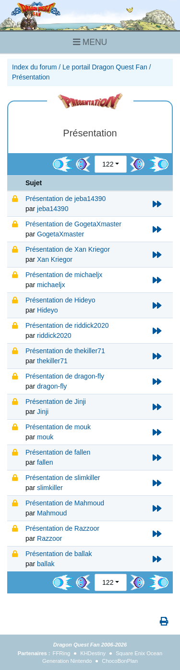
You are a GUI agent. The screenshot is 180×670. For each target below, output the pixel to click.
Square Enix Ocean (139, 653)
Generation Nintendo (67, 661)
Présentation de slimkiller (62, 477)
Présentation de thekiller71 (65, 351)
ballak (46, 564)
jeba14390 (52, 208)
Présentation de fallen (57, 452)
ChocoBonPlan (120, 661)
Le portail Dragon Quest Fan (104, 67)
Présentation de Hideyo (60, 300)
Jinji (42, 411)
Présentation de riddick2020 (67, 325)
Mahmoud (52, 513)
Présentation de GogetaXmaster (73, 224)
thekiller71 (52, 361)
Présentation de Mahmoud (64, 503)
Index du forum (34, 67)
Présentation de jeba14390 (65, 198)
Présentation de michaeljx (63, 275)
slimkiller (50, 487)
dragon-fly (52, 386)
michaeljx (51, 285)
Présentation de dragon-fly (64, 376)
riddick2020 (54, 335)
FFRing (62, 653)
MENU (90, 42)
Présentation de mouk (58, 427)
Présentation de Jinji (55, 401)
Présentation (31, 77)
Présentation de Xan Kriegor (67, 249)
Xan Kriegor (54, 259)
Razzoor (49, 538)
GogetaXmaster (60, 234)
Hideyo (47, 310)
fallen (45, 462)
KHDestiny (93, 653)
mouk (45, 437)
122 (107, 164)
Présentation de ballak (58, 554)
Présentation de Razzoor (62, 528)
